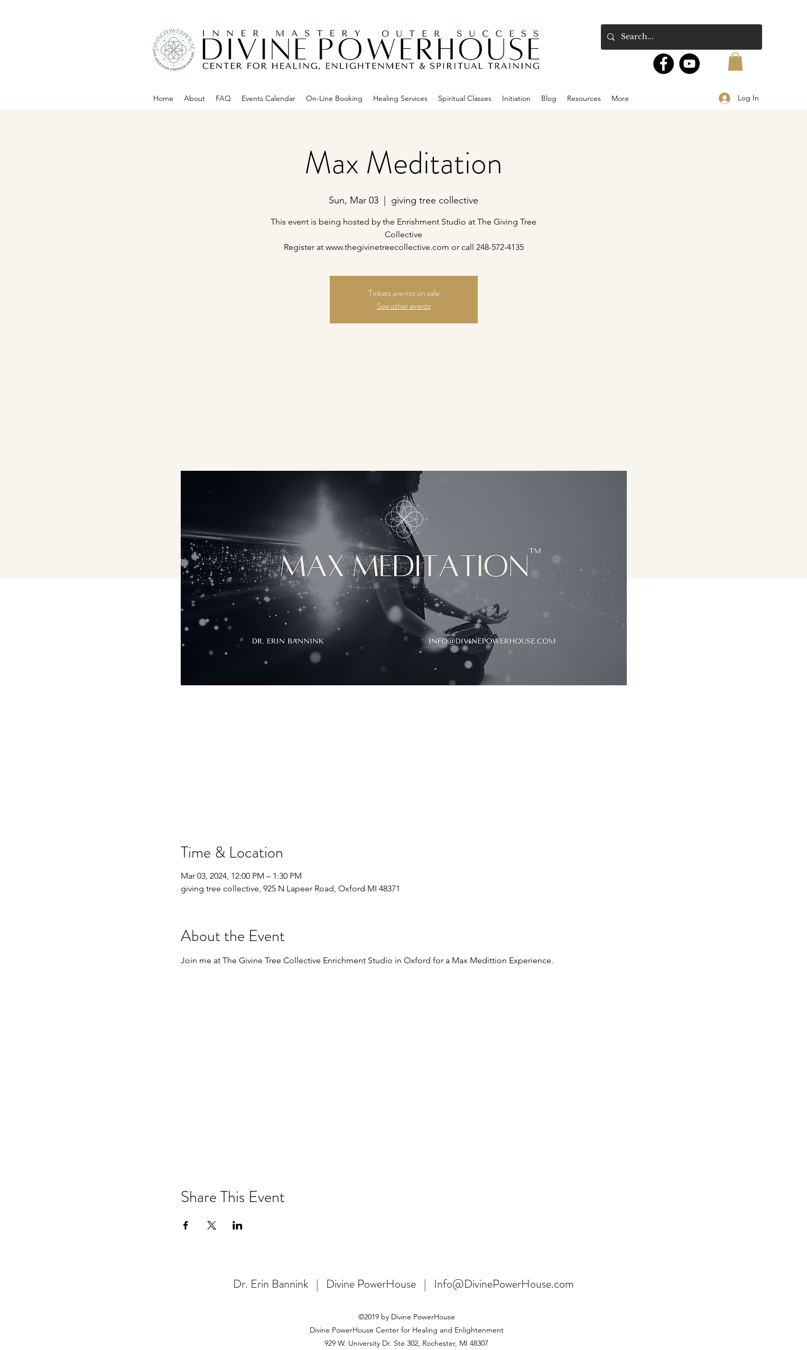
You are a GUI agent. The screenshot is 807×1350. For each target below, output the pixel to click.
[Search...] (680, 37)
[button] (735, 61)
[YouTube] (689, 63)
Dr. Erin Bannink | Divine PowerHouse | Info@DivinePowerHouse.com (403, 1283)
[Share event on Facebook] (186, 1225)
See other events (404, 306)
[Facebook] (663, 63)
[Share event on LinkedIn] (238, 1225)
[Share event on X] (212, 1225)
